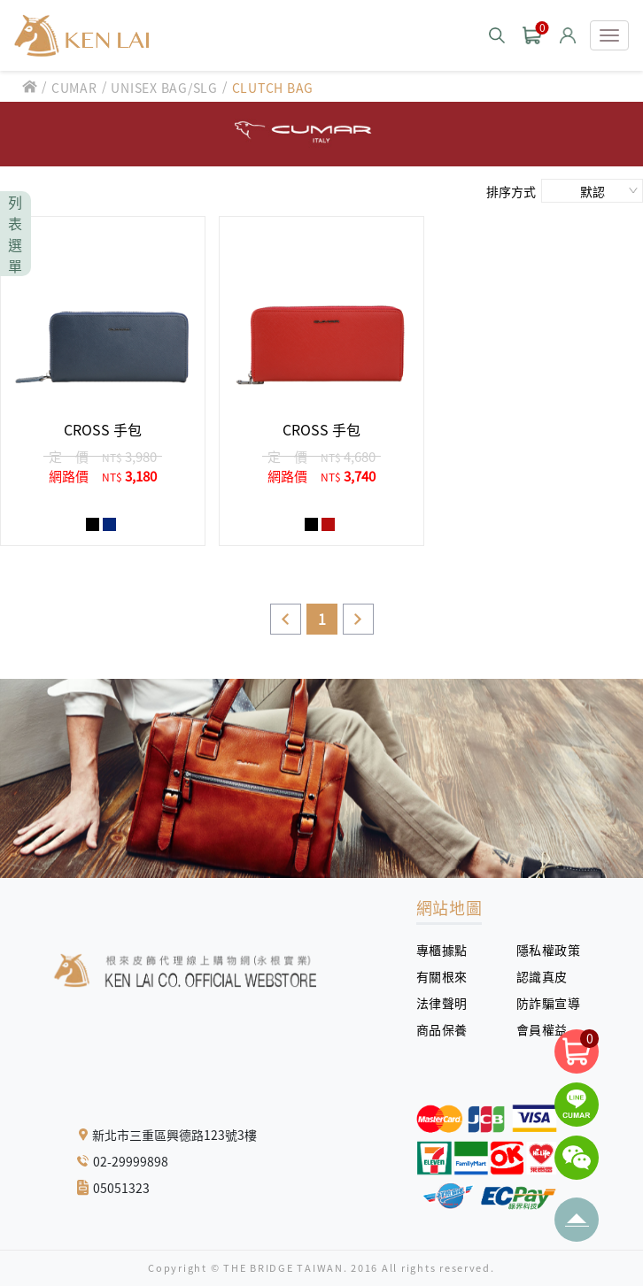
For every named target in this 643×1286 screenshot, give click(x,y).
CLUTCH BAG (273, 87)
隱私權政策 (542, 950)
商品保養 (448, 1029)
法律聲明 (448, 1003)
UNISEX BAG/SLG (164, 87)
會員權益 (548, 1029)
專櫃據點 (442, 950)
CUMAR (74, 87)
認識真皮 (548, 976)
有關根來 (448, 976)
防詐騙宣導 (548, 1003)
